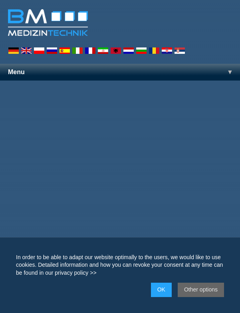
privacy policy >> (75, 273)
